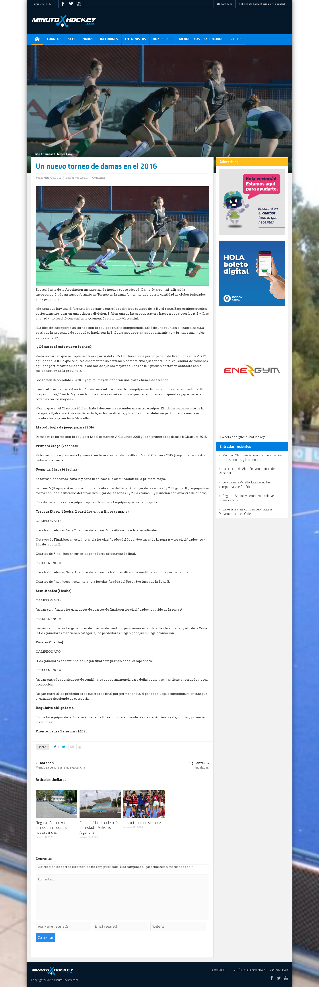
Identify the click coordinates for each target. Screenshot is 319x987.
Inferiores (109, 40)
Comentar (98, 177)
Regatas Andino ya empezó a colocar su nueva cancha (51, 827)
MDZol (83, 731)
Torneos (54, 40)
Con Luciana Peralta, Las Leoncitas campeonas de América (245, 484)
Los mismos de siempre (142, 822)
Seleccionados (81, 40)
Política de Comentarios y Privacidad (262, 4)
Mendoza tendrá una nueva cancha (79, 765)
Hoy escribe (163, 40)
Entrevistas (135, 40)
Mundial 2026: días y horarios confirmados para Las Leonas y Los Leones (250, 457)
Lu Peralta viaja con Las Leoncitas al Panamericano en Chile (245, 511)
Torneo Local (64, 154)
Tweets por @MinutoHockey (242, 437)
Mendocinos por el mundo (201, 40)
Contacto (224, 4)
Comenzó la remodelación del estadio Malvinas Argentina (99, 827)
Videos (236, 40)
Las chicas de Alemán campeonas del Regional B (247, 471)
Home (36, 154)
